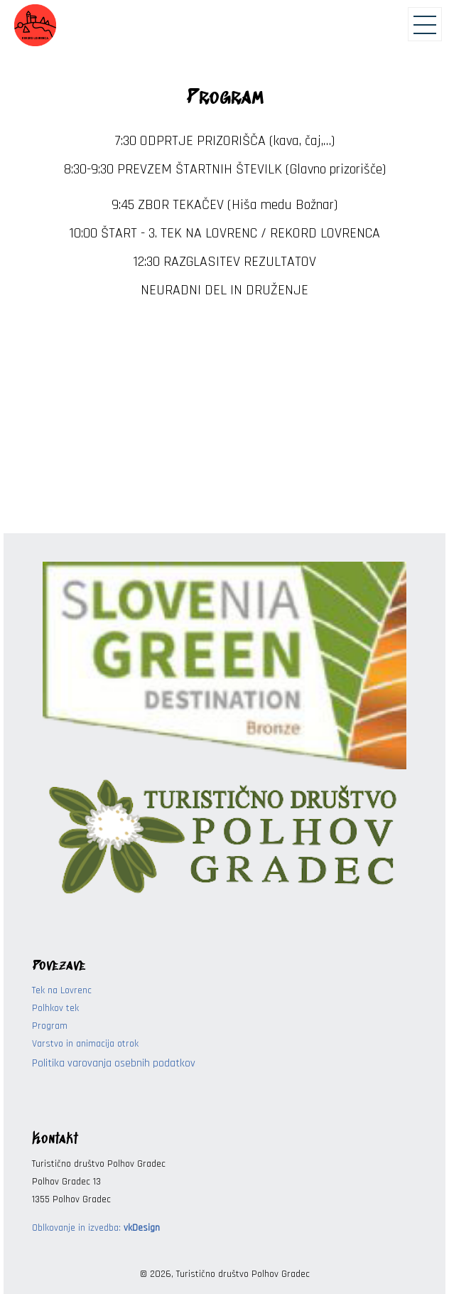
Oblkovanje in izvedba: (96, 1227)
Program (49, 1026)
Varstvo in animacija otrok (85, 1043)
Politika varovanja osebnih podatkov (113, 1063)
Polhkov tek (55, 1008)
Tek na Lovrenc (62, 990)
